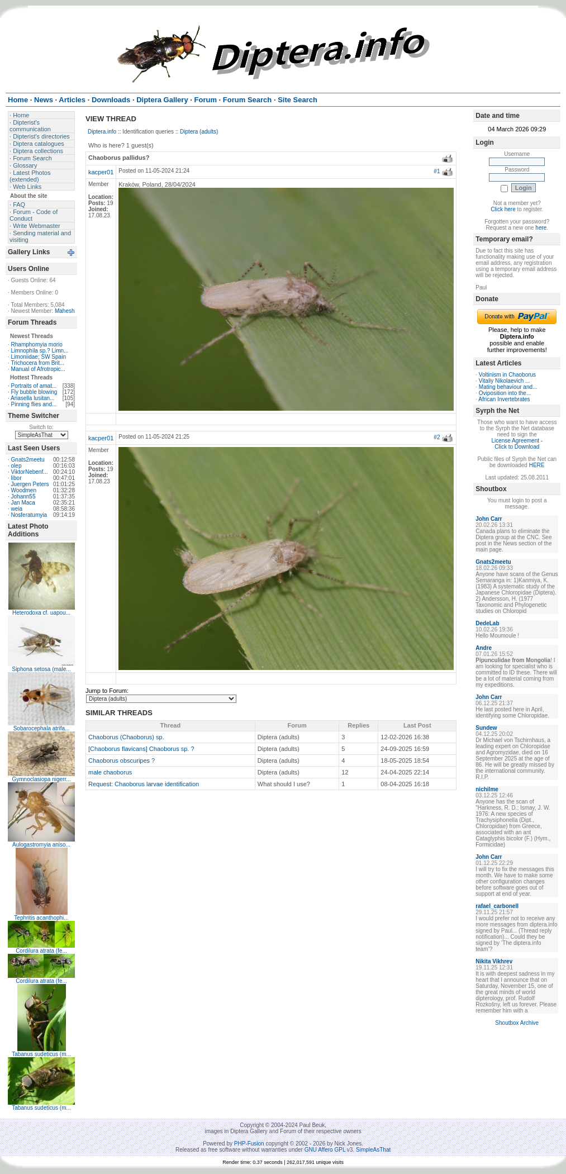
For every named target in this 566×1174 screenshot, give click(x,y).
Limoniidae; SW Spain (38, 357)
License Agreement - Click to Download (517, 444)
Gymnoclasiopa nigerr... (41, 779)
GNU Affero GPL (325, 1150)
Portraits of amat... (34, 386)
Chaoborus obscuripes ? (121, 760)
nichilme (486, 789)
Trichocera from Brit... (37, 363)
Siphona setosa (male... (41, 669)
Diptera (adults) (199, 132)
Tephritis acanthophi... (41, 918)
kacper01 (100, 172)
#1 (437, 171)
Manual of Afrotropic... (38, 369)
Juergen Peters (30, 484)
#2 (437, 437)
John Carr (488, 519)
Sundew (486, 728)
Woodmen (23, 490)
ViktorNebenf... (29, 472)
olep (16, 466)
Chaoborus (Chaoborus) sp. (126, 737)
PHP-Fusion (249, 1143)
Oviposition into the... (505, 393)
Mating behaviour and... (508, 387)
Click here (503, 209)
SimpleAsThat (373, 1150)
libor (16, 478)
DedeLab (487, 623)
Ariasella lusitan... (32, 398)
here (540, 228)
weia (17, 509)
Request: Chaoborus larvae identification (143, 784)
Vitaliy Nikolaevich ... (504, 381)
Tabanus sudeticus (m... (41, 1054)
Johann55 (23, 496)
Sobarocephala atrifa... (41, 728)
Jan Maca (23, 503)
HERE (537, 465)
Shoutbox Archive (517, 1023)
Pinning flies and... (34, 404)
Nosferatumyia (29, 515)
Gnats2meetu (28, 460)
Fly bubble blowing (34, 392)
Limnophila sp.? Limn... (40, 351)
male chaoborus (110, 772)
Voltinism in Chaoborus (507, 375)
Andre (483, 648)
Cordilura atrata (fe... (41, 951)
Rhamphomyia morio (37, 344)
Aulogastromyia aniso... (41, 845)
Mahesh (65, 311)
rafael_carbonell (497, 906)
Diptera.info (102, 132)
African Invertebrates (504, 399)
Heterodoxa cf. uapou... (41, 613)
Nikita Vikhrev (493, 961)
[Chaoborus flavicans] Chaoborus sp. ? (141, 748)
